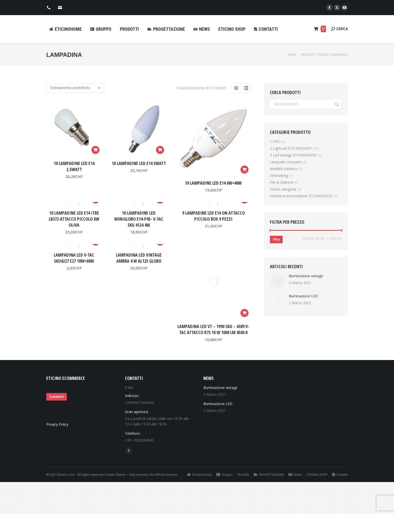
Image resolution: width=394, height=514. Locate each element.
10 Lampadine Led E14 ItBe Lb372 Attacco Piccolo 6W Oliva (74, 219)
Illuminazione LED (303, 296)
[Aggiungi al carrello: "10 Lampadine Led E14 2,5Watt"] (95, 150)
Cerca (336, 104)
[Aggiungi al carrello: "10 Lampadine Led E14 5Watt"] (160, 150)
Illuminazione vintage (306, 275)
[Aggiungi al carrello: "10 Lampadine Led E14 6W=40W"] (244, 170)
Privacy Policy (57, 424)
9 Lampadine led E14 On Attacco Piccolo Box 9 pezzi (213, 216)
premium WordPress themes (156, 475)
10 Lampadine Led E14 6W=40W (213, 183)
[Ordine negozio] (75, 88)
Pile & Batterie (281, 182)
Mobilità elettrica (283, 168)
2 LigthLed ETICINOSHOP (291, 148)
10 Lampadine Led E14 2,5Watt (74, 166)
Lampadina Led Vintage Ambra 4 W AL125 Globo (139, 258)
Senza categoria (283, 189)
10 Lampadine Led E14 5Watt (139, 163)
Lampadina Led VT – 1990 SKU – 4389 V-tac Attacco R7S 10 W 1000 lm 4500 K (213, 329)
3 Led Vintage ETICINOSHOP (293, 155)
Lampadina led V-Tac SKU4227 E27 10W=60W (74, 258)
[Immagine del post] (277, 280)
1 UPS (275, 141)
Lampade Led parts (286, 162)
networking (279, 175)
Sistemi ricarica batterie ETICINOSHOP (301, 195)
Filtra (276, 239)
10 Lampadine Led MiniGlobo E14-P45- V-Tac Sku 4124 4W (138, 219)
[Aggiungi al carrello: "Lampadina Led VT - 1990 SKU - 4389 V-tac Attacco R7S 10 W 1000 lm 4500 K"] (244, 313)
